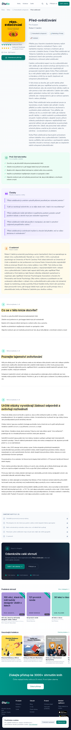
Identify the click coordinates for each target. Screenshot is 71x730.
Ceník (32, 4)
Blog (31, 704)
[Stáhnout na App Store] (62, 712)
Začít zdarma (64, 4)
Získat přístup (35, 686)
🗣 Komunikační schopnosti (20, 10)
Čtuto (3, 10)
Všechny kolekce (64, 632)
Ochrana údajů (48, 704)
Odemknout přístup (13, 58)
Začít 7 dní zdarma (14, 567)
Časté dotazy (34, 709)
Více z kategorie (64, 589)
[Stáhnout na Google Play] (63, 716)
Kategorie (18, 704)
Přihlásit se (53, 4)
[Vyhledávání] (42, 3)
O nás (31, 707)
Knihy (19, 4)
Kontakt (32, 712)
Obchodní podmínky (47, 707)
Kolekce (25, 4)
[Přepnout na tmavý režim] (47, 3)
